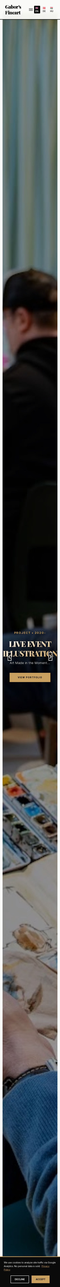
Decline (20, 1279)
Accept (40, 1279)
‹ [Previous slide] (9, 656)
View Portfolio (30, 677)
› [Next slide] (50, 656)
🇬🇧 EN (36, 9)
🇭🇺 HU (51, 9)
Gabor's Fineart (13, 9)
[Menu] (31, 9)
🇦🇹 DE (44, 9)
